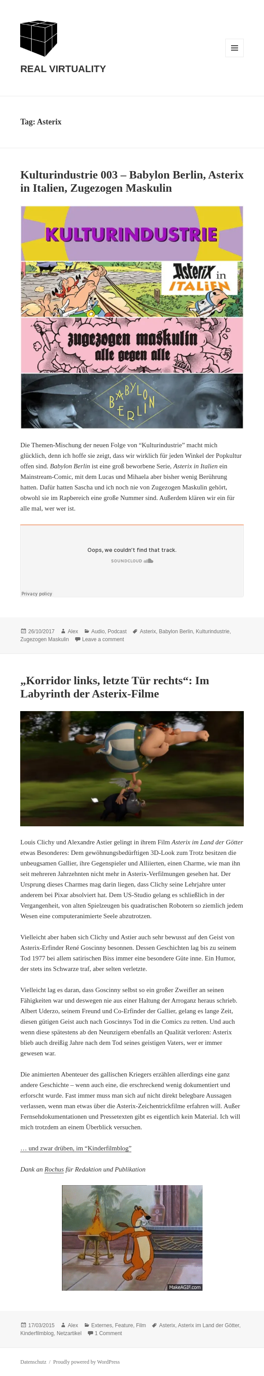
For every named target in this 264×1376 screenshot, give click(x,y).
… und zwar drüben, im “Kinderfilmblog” (75, 1148)
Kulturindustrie (213, 631)
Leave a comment (103, 639)
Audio (98, 631)
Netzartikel (69, 1333)
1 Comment (108, 1333)
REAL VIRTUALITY (63, 68)
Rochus (54, 1169)
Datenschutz (33, 1362)
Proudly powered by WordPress (86, 1362)
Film (141, 1325)
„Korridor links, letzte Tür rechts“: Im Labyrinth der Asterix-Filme (114, 687)
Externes (101, 1325)
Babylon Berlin (176, 631)
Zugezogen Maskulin (44, 639)
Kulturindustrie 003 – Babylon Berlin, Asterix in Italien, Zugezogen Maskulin (132, 181)
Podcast (117, 631)
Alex (73, 631)
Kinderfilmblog (37, 1333)
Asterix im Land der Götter (208, 1325)
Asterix (148, 631)
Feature (124, 1325)
